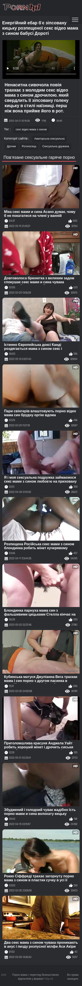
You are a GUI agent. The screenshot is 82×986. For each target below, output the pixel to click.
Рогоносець (29, 146)
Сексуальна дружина (55, 146)
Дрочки (11, 146)
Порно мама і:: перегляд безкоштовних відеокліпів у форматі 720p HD (35, 977)
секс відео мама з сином (31, 129)
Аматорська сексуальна (49, 138)
